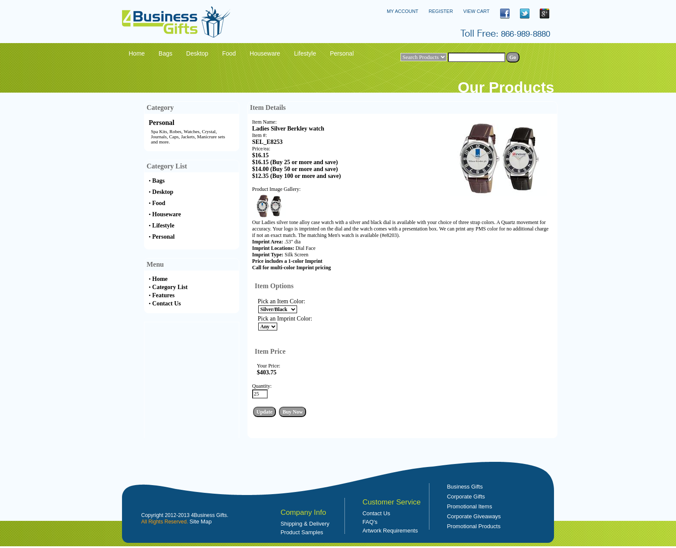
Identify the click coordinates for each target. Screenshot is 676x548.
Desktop (162, 192)
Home (160, 279)
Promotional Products (474, 526)
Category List (170, 287)
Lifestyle (163, 225)
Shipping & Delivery (305, 523)
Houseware (166, 214)
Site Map (201, 521)
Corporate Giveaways (474, 516)
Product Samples (302, 532)
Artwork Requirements (390, 530)
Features (163, 295)
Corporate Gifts (466, 496)
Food (158, 203)
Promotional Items (469, 506)
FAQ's (370, 522)
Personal (162, 122)
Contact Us (166, 303)
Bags (158, 180)
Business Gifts (465, 486)
